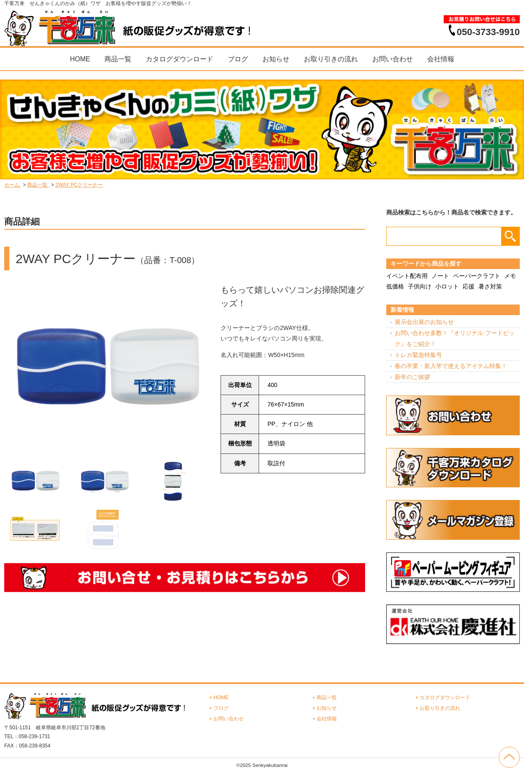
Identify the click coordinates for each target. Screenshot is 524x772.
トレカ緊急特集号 (418, 355)
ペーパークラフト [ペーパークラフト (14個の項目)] (476, 275)
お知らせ (275, 59)
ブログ (238, 59)
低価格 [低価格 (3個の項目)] (395, 286)
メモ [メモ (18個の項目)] (510, 275)
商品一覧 (117, 59)
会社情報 (440, 59)
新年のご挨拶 (412, 377)
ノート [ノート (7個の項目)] (440, 275)
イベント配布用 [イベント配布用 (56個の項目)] (407, 275)
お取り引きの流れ (331, 59)
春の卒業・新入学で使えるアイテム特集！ (451, 366)
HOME (80, 59)
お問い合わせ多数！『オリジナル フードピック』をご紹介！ (455, 338)
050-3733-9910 (488, 32)
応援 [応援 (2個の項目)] (469, 286)
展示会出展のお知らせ (424, 322)
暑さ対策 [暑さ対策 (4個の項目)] (490, 286)
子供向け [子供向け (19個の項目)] (419, 286)
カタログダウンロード (179, 59)
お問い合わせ (392, 59)
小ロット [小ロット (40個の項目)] (447, 286)
